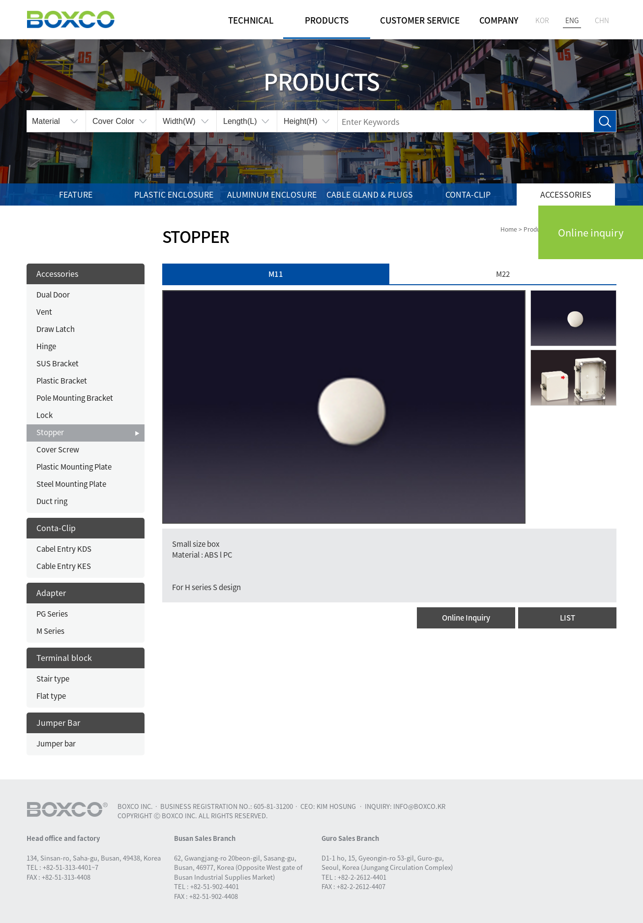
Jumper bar (56, 743)
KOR (542, 20)
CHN (602, 20)
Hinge (46, 346)
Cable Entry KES (63, 566)
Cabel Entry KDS (63, 548)
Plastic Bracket (61, 380)
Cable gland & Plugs (369, 194)
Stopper (50, 432)
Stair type (52, 678)
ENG (572, 20)
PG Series (52, 613)
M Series (50, 630)
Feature (75, 194)
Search (605, 122)
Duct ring (51, 501)
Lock (44, 415)
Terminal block (64, 657)
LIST (567, 617)
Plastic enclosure (173, 194)
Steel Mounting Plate (71, 483)
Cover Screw (57, 449)
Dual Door (53, 294)
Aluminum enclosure (272, 194)
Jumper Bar (58, 722)
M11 (275, 273)
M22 (503, 273)
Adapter (51, 592)
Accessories (565, 194)
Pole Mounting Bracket (74, 397)
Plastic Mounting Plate (74, 466)
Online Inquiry (466, 617)
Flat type (51, 695)
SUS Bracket (57, 363)
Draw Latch (55, 329)
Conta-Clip (468, 194)
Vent (44, 311)
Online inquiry (590, 232)
